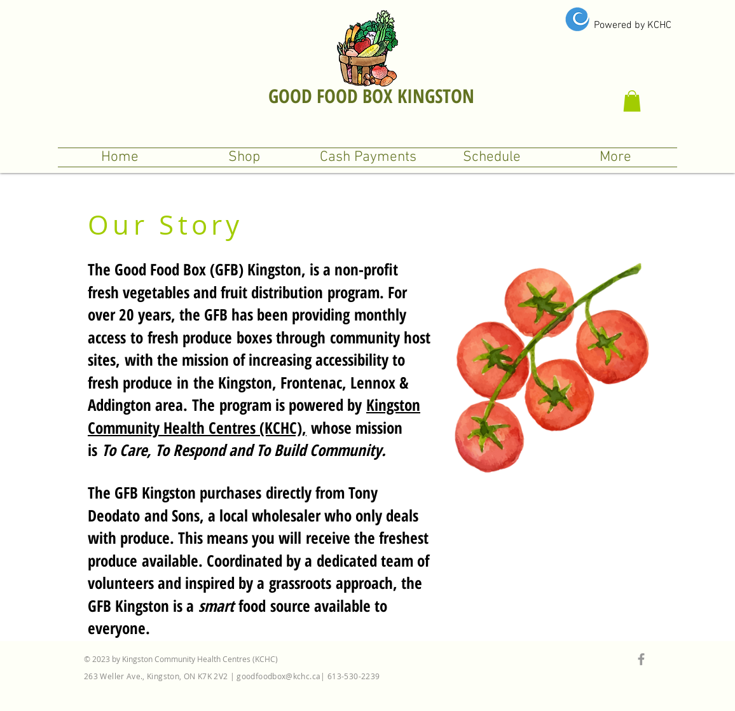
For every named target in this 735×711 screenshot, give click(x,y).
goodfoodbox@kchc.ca (278, 676)
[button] (632, 100)
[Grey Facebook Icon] (641, 659)
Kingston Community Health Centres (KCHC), (254, 416)
